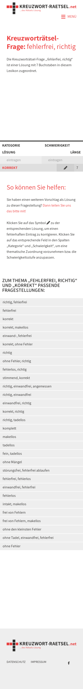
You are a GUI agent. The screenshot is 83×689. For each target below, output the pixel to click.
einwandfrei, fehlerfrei (19, 487)
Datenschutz (16, 662)
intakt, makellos (14, 504)
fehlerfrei (9, 310)
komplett (9, 428)
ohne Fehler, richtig (17, 361)
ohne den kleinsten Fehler (22, 529)
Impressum (38, 662)
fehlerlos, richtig (15, 369)
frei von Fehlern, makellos (22, 521)
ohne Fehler (11, 546)
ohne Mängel (12, 462)
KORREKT (9, 167)
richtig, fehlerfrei (15, 302)
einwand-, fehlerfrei (17, 335)
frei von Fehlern (14, 512)
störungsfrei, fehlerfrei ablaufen (26, 470)
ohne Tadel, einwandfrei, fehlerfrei (28, 537)
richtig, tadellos (14, 420)
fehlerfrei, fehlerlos (17, 478)
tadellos (9, 445)
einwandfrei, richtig (17, 403)
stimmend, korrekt (16, 377)
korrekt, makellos (15, 327)
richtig (7, 352)
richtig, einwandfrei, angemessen (27, 386)
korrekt (8, 319)
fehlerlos (9, 495)
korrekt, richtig (13, 411)
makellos (9, 436)
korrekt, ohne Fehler (18, 344)
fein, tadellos (12, 453)
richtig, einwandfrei (17, 394)
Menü (68, 16)
